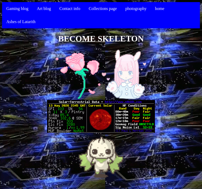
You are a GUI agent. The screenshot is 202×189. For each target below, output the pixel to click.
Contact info (69, 8)
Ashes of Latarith (21, 21)
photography (136, 8)
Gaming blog (17, 8)
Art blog (44, 8)
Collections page (103, 8)
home (159, 8)
